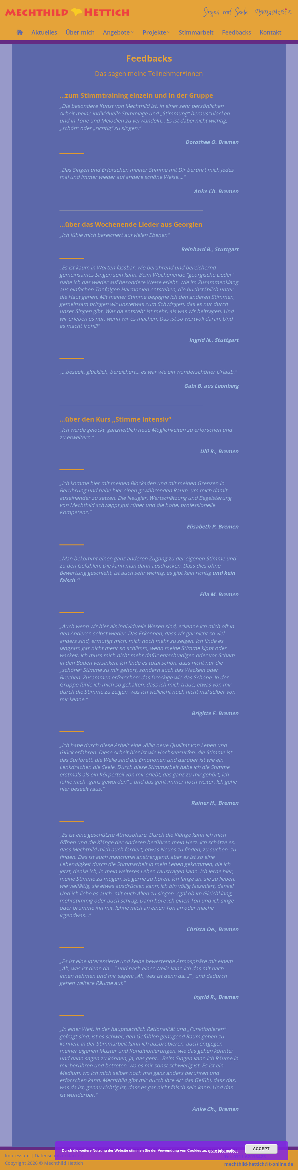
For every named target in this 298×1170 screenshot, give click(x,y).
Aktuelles (44, 32)
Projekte (156, 32)
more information (222, 1150)
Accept (261, 1149)
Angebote (118, 32)
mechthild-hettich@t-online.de (258, 1164)
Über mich (80, 32)
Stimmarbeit (196, 32)
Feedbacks (236, 32)
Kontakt (270, 32)
